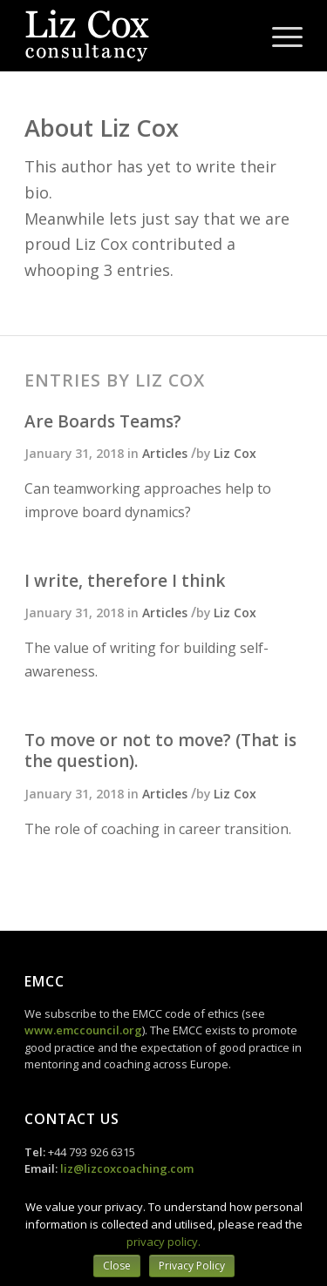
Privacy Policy (192, 1265)
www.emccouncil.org (83, 1030)
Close (117, 1265)
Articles (164, 453)
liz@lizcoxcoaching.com (127, 1168)
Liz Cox (235, 453)
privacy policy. (163, 1241)
